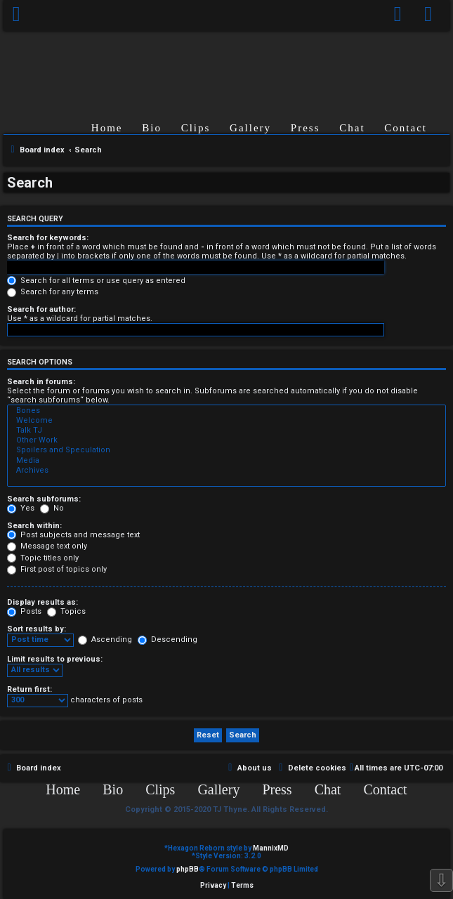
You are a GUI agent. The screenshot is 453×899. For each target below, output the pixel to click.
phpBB (187, 869)
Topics (66, 611)
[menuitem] (428, 15)
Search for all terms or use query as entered (96, 280)
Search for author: (41, 309)
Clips (196, 127)
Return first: (29, 689)
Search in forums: (41, 381)
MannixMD (271, 848)
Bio (152, 127)
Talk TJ (226, 430)
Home (107, 127)
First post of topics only (57, 569)
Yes (20, 508)
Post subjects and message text (73, 534)
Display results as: (42, 602)
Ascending (105, 639)
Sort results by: (36, 629)
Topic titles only (43, 558)
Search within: (34, 525)
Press (305, 127)
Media (226, 461)
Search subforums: (44, 499)
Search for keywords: (47, 237)
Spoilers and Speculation (226, 450)
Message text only (47, 546)
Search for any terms (52, 291)
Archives (226, 470)
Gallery (250, 127)
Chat (352, 127)
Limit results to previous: (55, 659)
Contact (405, 127)
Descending (167, 639)
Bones (226, 411)
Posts (24, 611)
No (52, 508)
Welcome (226, 421)
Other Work (226, 440)
